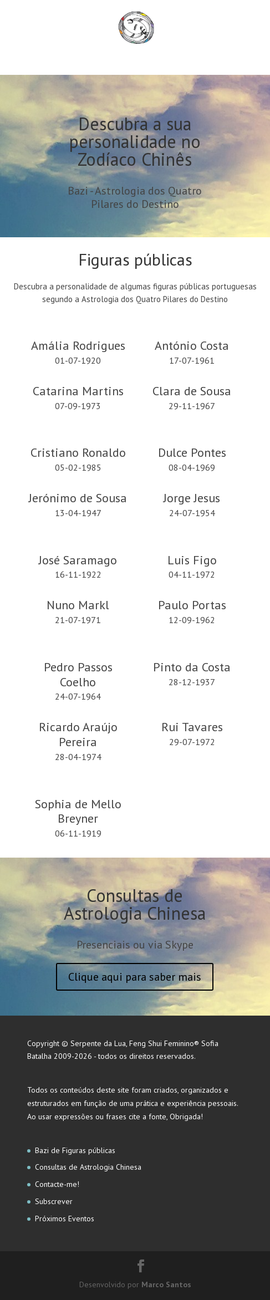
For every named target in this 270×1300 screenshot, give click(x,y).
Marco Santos (166, 1284)
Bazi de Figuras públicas (75, 1150)
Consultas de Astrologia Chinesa (88, 1167)
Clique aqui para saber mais (134, 977)
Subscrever (54, 1201)
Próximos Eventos (64, 1218)
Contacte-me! (57, 1184)
